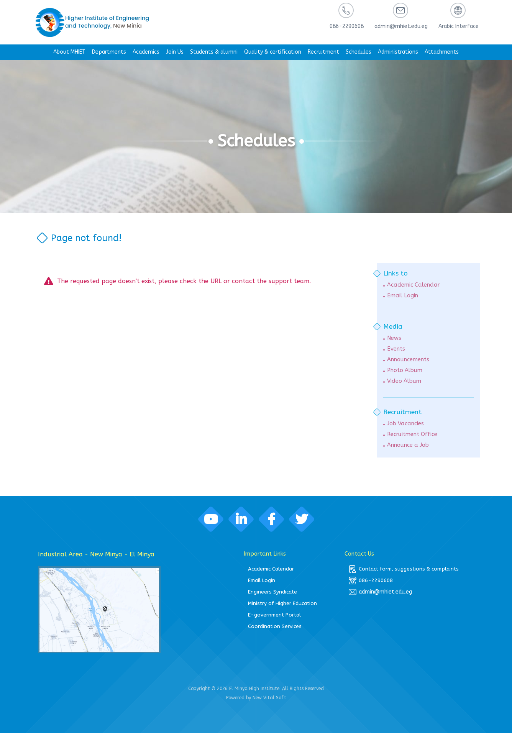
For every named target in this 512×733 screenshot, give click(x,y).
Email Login (402, 295)
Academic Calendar (413, 285)
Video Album (404, 381)
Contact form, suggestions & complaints (404, 569)
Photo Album (404, 370)
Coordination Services (275, 626)
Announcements (408, 359)
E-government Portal (274, 615)
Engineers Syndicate (272, 592)
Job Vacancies (405, 423)
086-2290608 (371, 580)
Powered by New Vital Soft (256, 697)
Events (396, 349)
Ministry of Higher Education (282, 603)
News (394, 338)
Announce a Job (408, 445)
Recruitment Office (412, 434)
